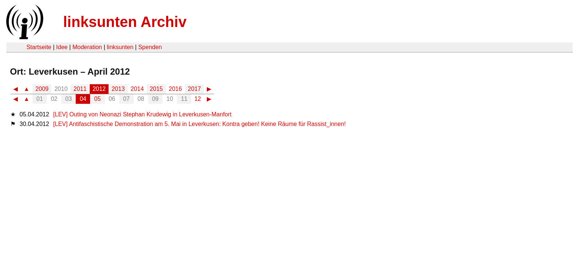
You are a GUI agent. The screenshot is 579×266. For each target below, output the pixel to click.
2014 (137, 89)
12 (197, 99)
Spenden (150, 47)
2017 (194, 89)
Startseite (38, 47)
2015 (156, 89)
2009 (42, 89)
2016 (175, 89)
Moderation (87, 47)
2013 (118, 89)
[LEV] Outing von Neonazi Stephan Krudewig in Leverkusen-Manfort (142, 114)
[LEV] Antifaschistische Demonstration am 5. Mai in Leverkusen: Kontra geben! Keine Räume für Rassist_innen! (199, 124)
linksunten (120, 47)
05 (97, 99)
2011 (80, 89)
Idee (62, 47)
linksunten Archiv (124, 22)
